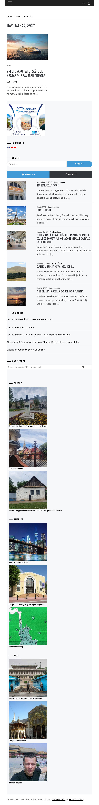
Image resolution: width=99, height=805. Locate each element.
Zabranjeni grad (15, 783)
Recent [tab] (71, 174)
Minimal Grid (58, 800)
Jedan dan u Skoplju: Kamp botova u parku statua (54, 342)
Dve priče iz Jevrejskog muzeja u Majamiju (26, 605)
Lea (8, 319)
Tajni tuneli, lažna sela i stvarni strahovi (25, 698)
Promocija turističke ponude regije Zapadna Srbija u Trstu (42, 334)
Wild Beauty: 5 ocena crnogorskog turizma (60, 291)
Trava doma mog (16, 647)
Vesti (9, 65)
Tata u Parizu (44, 210)
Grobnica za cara (16, 468)
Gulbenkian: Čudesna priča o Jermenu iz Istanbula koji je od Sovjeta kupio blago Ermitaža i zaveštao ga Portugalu (63, 238)
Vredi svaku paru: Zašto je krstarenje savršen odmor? (26, 73)
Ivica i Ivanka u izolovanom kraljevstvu (33, 319)
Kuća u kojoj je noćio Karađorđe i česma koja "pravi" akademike (35, 510)
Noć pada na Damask (17, 741)
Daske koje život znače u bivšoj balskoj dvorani (28, 426)
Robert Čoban (59, 182)
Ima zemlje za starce (47, 185)
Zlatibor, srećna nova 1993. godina (55, 266)
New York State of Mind (18, 562)
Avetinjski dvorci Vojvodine (31, 349)
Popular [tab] (28, 174)
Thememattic (76, 800)
